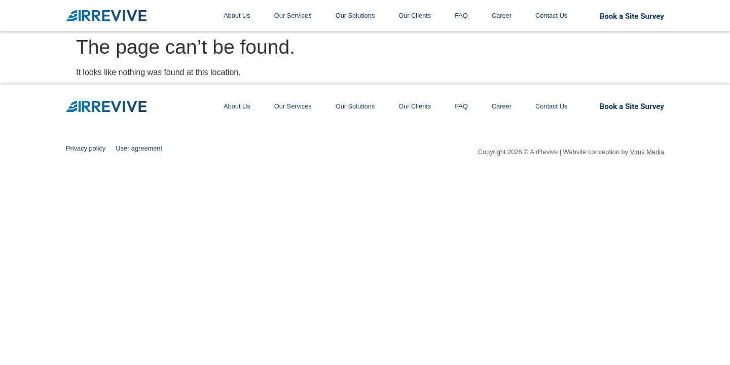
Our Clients (414, 15)
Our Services (293, 15)
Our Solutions (355, 15)
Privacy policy (85, 148)
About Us (237, 15)
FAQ (461, 15)
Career (502, 15)
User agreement (139, 148)
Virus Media (647, 152)
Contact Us (551, 15)
